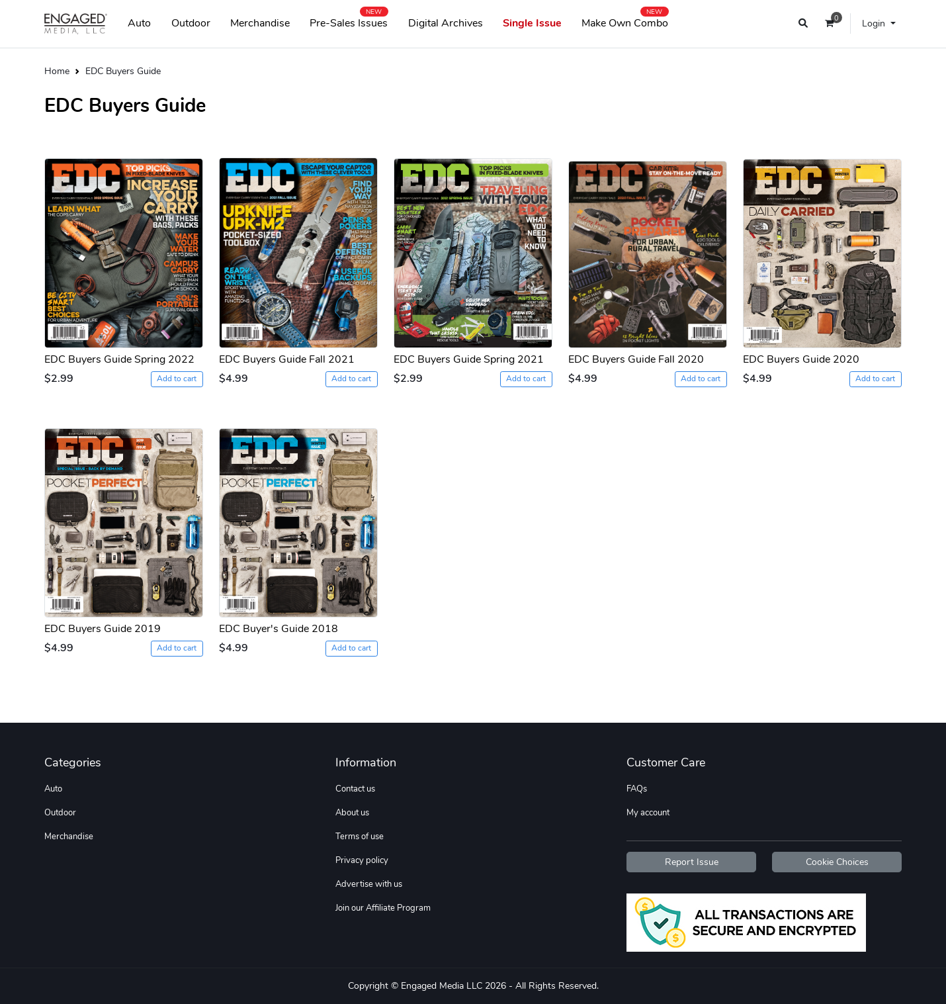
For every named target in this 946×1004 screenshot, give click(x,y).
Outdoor (190, 23)
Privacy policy (361, 860)
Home (56, 70)
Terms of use (359, 837)
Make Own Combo (624, 20)
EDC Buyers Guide (123, 70)
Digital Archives (445, 23)
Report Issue (691, 862)
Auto (139, 23)
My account (647, 813)
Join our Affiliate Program (383, 908)
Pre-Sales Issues (349, 20)
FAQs (636, 789)
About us (352, 813)
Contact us (355, 789)
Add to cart (176, 378)
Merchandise (260, 23)
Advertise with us (368, 884)
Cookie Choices (837, 862)
